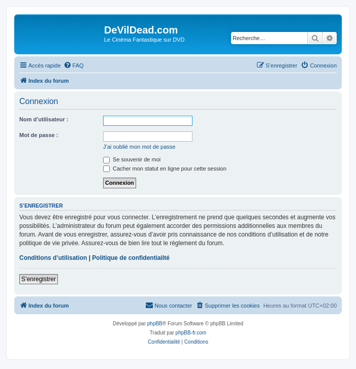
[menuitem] (73, 65)
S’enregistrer (38, 279)
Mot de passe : (38, 135)
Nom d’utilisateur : (44, 119)
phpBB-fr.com (191, 333)
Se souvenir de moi (131, 159)
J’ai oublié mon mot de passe (139, 147)
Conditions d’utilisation (53, 257)
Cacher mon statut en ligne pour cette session (164, 168)
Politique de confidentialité (131, 257)
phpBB (155, 323)
